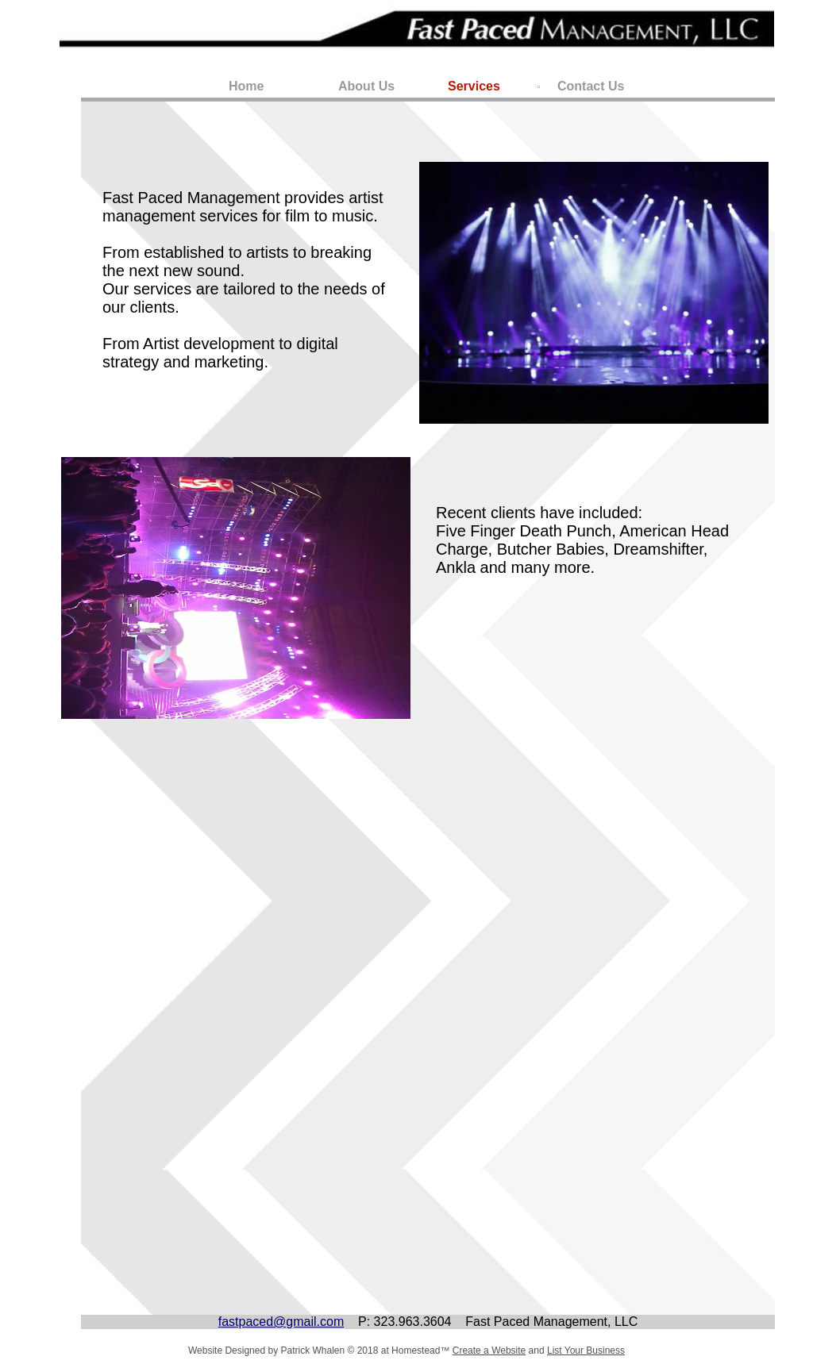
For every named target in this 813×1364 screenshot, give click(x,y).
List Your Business (586, 1350)
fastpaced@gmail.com (281, 1321)
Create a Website (489, 1350)
